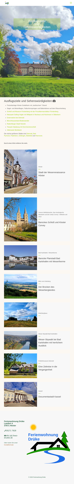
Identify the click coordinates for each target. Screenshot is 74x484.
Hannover (39, 136)
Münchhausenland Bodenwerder (18, 121)
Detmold (29, 133)
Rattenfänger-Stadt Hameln (16, 124)
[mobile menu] (71, 3)
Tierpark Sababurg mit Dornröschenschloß (21, 127)
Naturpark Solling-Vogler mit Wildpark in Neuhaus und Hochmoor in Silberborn (33, 114)
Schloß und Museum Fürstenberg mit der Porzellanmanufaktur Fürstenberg (32, 111)
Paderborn (14, 136)
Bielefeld (29, 136)
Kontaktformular (9, 445)
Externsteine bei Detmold (15, 118)
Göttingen (22, 136)
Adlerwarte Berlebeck (14, 130)
